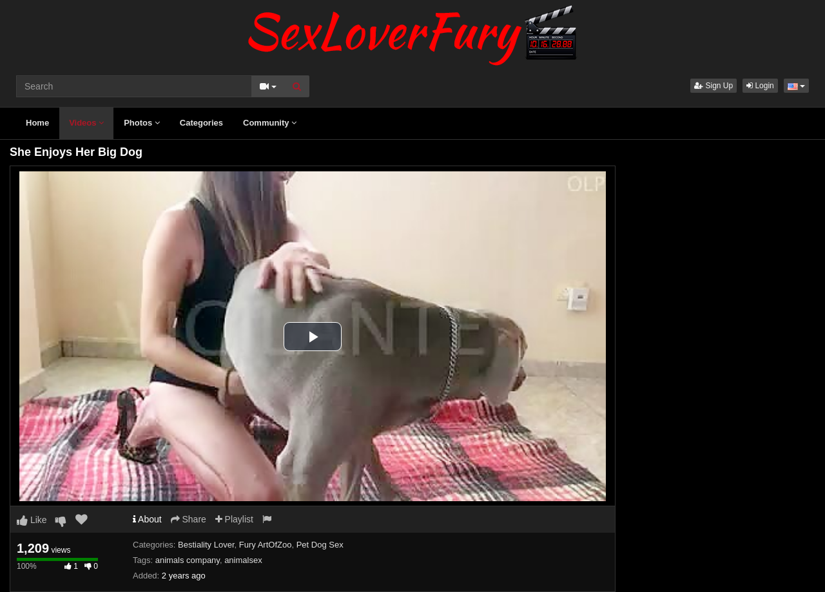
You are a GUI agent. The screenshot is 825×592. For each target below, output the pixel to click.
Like (32, 520)
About (147, 519)
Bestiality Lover (206, 544)
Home (37, 123)
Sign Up (713, 85)
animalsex (243, 560)
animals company (187, 560)
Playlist (234, 519)
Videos (86, 123)
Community (269, 123)
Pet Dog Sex (320, 544)
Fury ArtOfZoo (265, 544)
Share (188, 519)
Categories (201, 123)
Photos (142, 123)
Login (760, 85)
